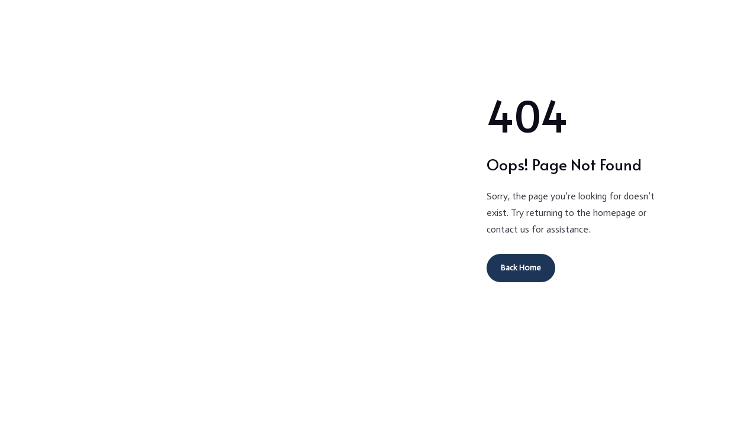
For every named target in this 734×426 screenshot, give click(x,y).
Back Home (521, 268)
